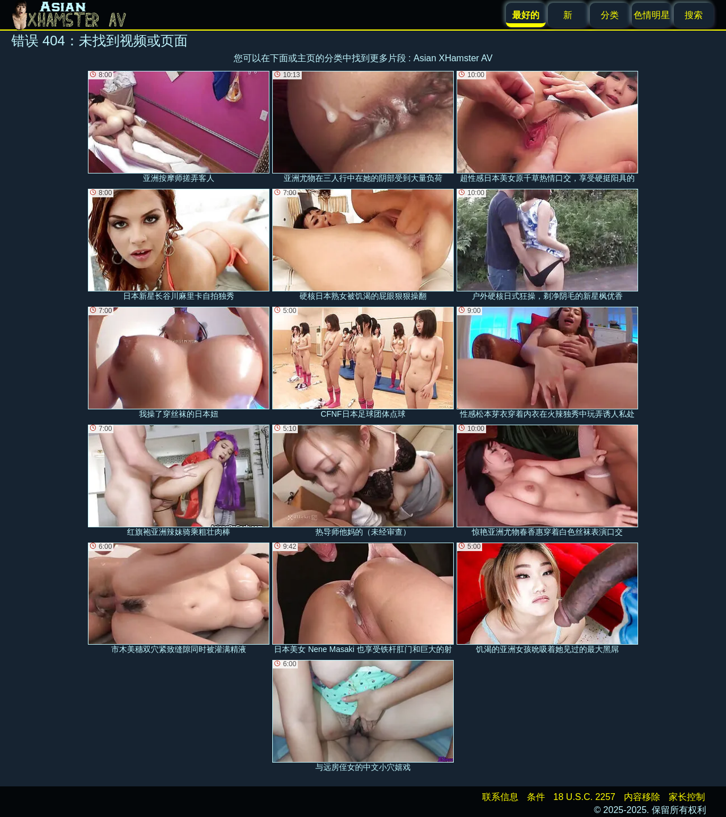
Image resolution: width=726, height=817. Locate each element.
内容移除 (642, 797)
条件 (536, 797)
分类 (610, 15)
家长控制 (687, 797)
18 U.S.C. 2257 (584, 797)
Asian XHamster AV (452, 58)
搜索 (694, 15)
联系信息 (500, 797)
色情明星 (652, 15)
